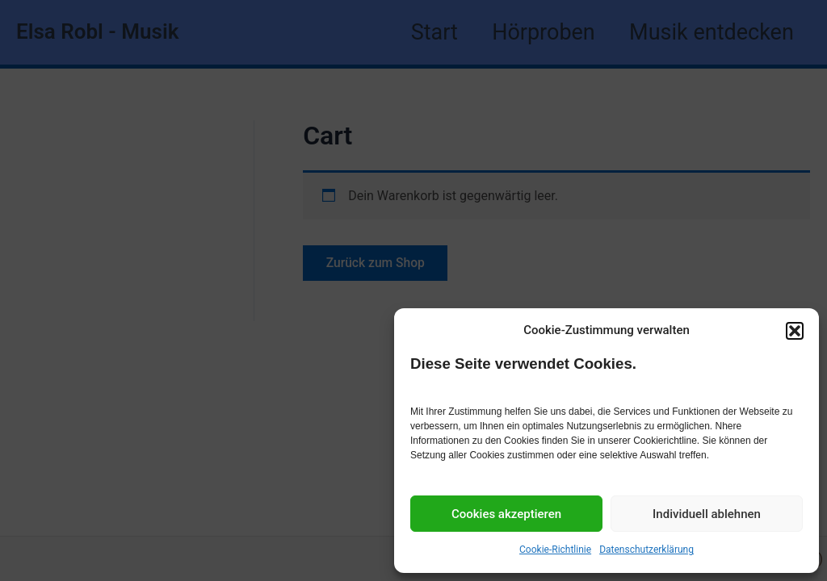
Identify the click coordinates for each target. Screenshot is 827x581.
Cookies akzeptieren (506, 514)
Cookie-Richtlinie (555, 549)
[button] (795, 331)
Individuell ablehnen (707, 514)
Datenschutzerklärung (646, 549)
